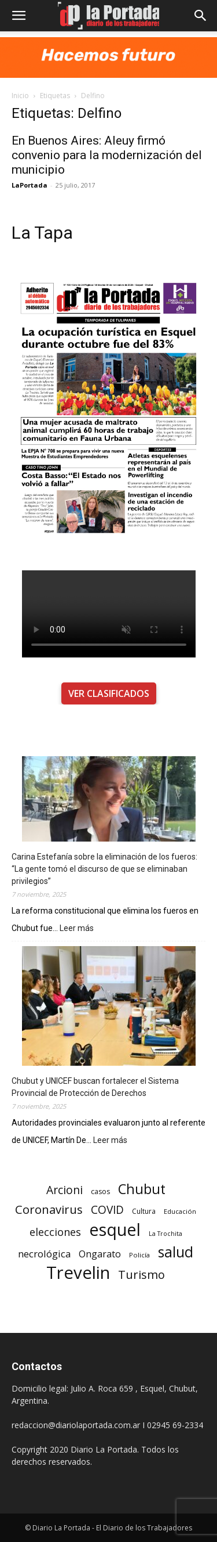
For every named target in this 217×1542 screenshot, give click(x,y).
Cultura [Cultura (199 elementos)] (144, 1211)
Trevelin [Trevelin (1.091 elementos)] (78, 1273)
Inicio (20, 95)
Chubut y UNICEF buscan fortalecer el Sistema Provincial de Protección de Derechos (95, 1087)
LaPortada (29, 185)
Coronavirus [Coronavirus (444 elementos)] (49, 1209)
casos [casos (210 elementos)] (100, 1191)
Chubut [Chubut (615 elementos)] (141, 1189)
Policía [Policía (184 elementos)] (139, 1254)
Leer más (77, 928)
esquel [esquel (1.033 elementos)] (115, 1229)
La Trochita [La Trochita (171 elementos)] (165, 1234)
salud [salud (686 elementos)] (175, 1252)
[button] (18, 15)
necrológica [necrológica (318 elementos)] (44, 1254)
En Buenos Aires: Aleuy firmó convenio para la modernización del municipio (107, 155)
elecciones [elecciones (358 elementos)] (55, 1232)
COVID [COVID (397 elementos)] (107, 1210)
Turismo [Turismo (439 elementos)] (141, 1274)
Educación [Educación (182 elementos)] (180, 1211)
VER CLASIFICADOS (108, 693)
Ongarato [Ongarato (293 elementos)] (100, 1254)
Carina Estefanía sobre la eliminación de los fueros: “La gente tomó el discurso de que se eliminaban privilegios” (104, 869)
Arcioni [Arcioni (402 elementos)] (64, 1190)
